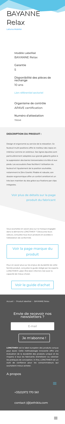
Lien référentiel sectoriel (28, 92)
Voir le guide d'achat (32, 285)
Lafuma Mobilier (14, 29)
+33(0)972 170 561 (26, 392)
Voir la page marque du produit (32, 251)
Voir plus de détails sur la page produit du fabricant (33, 197)
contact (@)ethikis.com (31, 402)
